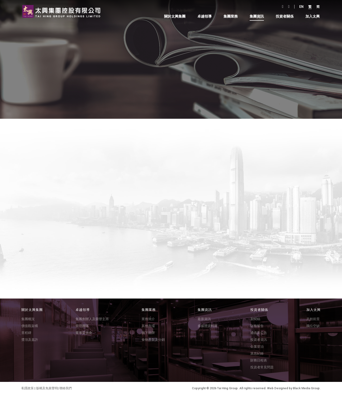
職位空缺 (313, 325)
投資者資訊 (258, 339)
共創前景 (313, 318)
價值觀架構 (29, 325)
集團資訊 (255, 16)
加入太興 (311, 16)
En (300, 6)
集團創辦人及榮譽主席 (92, 318)
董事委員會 (84, 332)
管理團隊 (82, 325)
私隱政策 (27, 387)
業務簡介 (148, 318)
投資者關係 (283, 16)
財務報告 (257, 325)
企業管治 (257, 346)
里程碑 (26, 332)
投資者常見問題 (262, 366)
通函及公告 (258, 332)
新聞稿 (255, 318)
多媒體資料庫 (208, 325)
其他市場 (148, 325)
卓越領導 (203, 16)
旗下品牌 (148, 332)
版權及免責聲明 (47, 387)
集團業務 (229, 16)
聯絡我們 (65, 387)
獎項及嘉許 (29, 339)
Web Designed (277, 387)
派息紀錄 (257, 353)
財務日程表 (258, 359)
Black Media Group (306, 387)
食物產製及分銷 (153, 339)
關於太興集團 (173, 16)
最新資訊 (204, 318)
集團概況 (28, 318)
